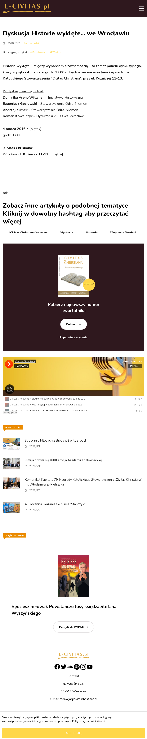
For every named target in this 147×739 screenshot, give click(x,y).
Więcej (101, 721)
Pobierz (71, 324)
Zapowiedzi (31, 43)
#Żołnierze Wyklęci (123, 232)
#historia (91, 232)
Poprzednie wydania (73, 337)
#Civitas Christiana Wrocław (28, 232)
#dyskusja (66, 232)
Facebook (37, 52)
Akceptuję (74, 733)
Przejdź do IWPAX (71, 627)
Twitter (56, 52)
